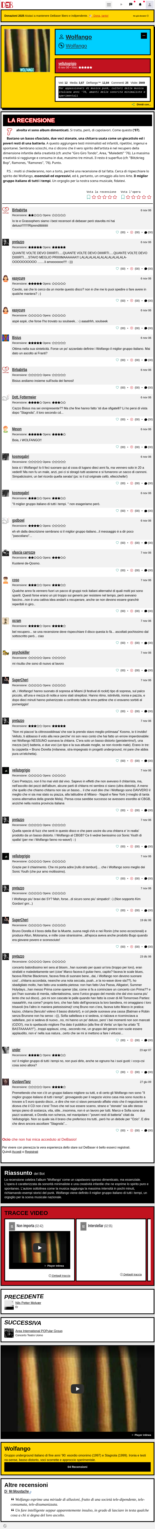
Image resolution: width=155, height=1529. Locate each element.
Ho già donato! (141, 16)
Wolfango (79, 37)
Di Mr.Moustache (16, 1487)
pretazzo (18, 241)
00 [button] (123, 232)
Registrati (31, 1147)
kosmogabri (20, 455)
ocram (16, 618)
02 (83, 1222)
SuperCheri (20, 677)
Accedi (16, 1147)
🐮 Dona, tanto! (98, 15)
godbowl (18, 518)
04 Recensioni (78, 1462)
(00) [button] (148, 233)
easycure (18, 278)
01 (12, 1222)
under (16, 1046)
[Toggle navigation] (109, 5)
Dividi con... (141, 104)
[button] (121, 5)
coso (15, 577)
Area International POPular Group (38, 1327)
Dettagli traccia (59, 1271)
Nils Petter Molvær (28, 1298)
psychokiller (21, 650)
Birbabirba (19, 210)
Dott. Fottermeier (24, 396)
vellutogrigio (67, 64)
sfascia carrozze (23, 550)
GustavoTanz (21, 1077)
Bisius (16, 337)
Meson (17, 427)
